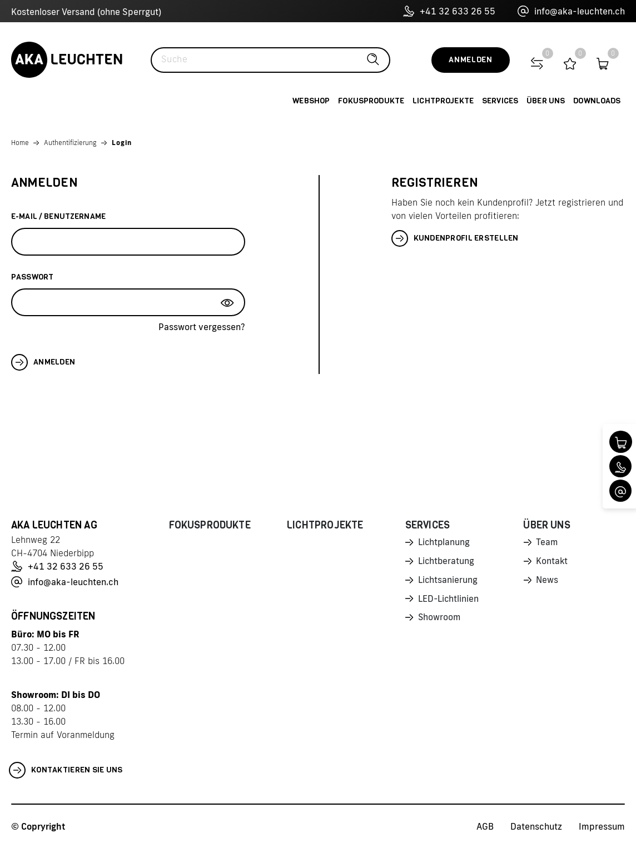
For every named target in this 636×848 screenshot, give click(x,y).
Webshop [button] (311, 101)
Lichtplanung (444, 542)
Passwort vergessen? (201, 326)
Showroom (439, 620)
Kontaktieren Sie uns (66, 770)
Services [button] (500, 101)
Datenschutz (536, 826)
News (547, 581)
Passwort (32, 277)
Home (20, 142)
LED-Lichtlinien (449, 601)
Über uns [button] (545, 101)
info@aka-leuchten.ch (571, 11)
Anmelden (471, 59)
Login (122, 142)
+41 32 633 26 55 (449, 11)
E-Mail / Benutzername (58, 216)
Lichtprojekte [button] (443, 101)
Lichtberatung (446, 562)
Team (547, 542)
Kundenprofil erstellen (455, 238)
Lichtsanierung (448, 581)
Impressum (602, 826)
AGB (485, 826)
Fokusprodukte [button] (371, 101)
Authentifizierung (70, 142)
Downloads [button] (596, 101)
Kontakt (552, 562)
